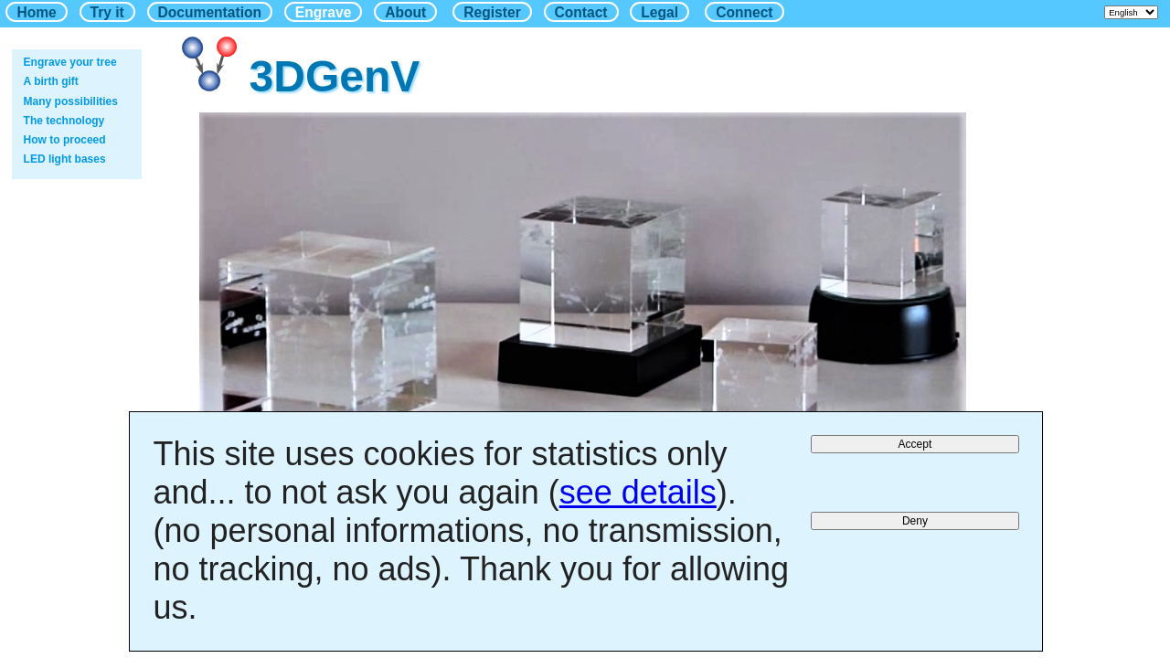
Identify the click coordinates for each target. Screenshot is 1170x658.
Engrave (323, 12)
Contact (581, 12)
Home (36, 12)
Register (491, 12)
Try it (107, 12)
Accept (915, 444)
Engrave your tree (70, 62)
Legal (659, 12)
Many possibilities (71, 101)
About (405, 12)
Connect (744, 12)
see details (638, 492)
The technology (64, 120)
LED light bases (65, 159)
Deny (915, 521)
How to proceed (65, 139)
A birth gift (51, 81)
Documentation (210, 12)
